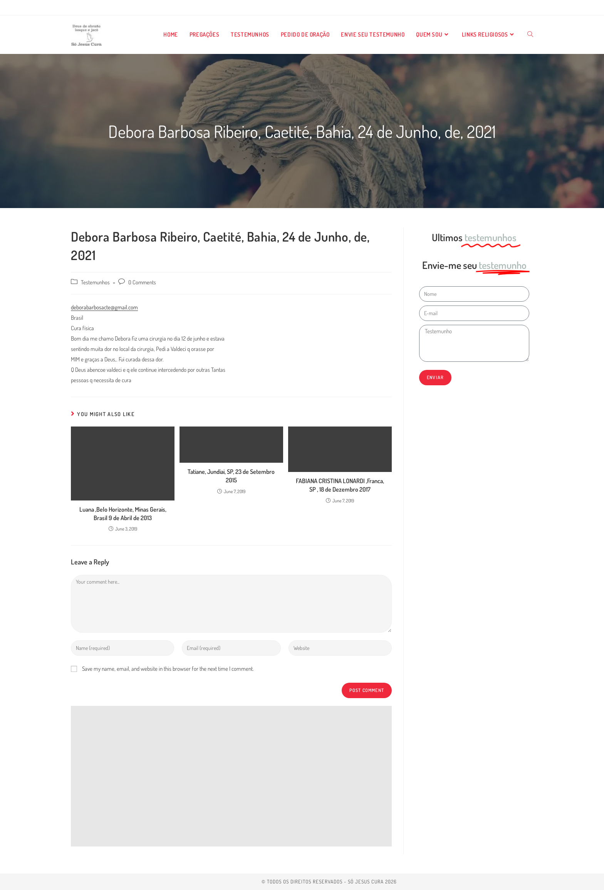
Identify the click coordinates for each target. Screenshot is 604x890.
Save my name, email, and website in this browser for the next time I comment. (168, 668)
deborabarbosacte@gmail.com (104, 307)
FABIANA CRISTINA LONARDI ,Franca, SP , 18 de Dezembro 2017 (340, 485)
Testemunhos (95, 282)
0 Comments (142, 282)
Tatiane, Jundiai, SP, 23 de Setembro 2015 (231, 476)
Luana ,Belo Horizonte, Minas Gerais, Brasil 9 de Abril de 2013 (122, 513)
